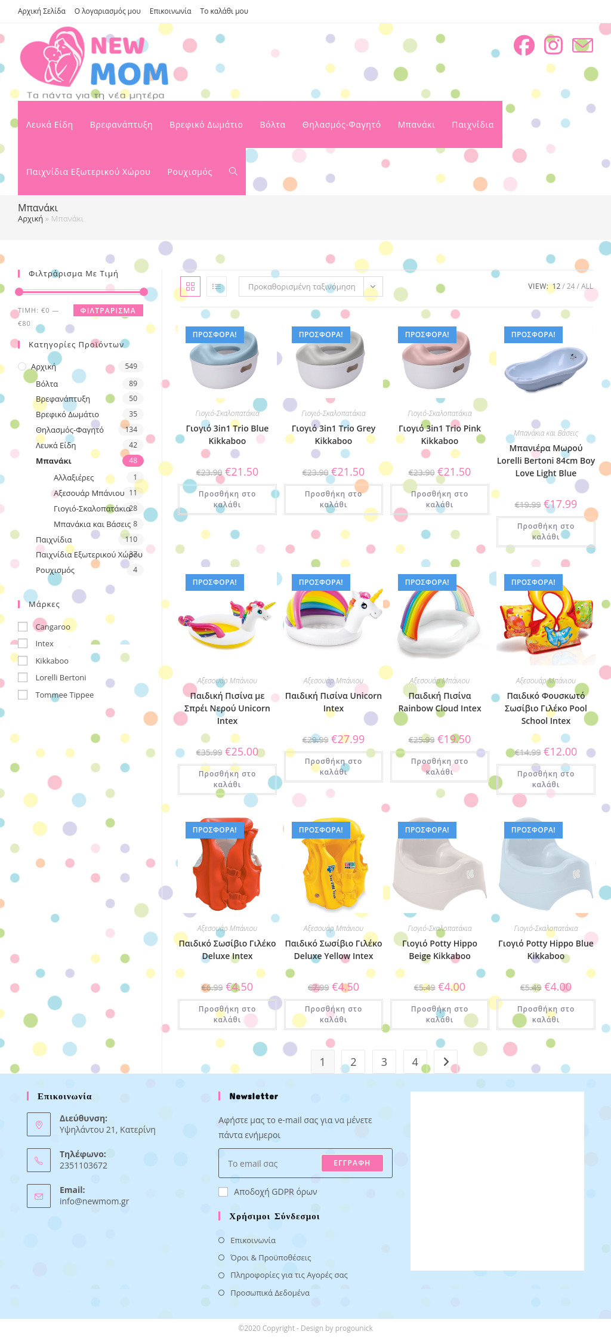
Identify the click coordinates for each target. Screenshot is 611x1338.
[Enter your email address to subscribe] (305, 1163)
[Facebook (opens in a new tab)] (524, 45)
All (587, 286)
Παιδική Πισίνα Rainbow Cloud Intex (439, 702)
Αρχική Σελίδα (42, 11)
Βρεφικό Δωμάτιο (67, 414)
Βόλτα (47, 383)
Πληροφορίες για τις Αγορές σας (288, 1274)
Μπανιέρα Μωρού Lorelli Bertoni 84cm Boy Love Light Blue (546, 460)
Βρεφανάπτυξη (63, 398)
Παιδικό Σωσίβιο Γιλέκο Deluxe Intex (227, 949)
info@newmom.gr (94, 1201)
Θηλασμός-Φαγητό (70, 429)
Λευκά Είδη (56, 445)
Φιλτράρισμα (108, 311)
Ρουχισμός (55, 570)
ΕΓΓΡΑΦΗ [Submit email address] (352, 1163)
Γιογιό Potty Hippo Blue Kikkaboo (546, 949)
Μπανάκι (54, 460)
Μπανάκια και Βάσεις (92, 524)
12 (557, 286)
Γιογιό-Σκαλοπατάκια (92, 508)
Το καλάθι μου (224, 11)
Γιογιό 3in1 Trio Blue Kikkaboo (227, 434)
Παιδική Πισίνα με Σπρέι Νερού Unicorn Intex (227, 708)
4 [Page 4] (415, 1062)
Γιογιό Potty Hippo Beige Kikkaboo (439, 949)
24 (571, 286)
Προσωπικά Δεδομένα (270, 1292)
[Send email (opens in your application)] (582, 46)
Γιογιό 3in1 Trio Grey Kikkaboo (334, 434)
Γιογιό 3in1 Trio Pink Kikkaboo (440, 434)
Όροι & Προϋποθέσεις (270, 1257)
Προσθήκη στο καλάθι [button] (228, 499)
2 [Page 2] (353, 1062)
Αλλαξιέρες (74, 477)
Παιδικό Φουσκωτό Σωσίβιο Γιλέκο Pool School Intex (546, 708)
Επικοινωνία (171, 11)
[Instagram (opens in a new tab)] (553, 45)
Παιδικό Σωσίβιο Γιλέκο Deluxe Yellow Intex (333, 949)
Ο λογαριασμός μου (108, 11)
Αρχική (30, 218)
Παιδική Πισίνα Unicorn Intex (333, 702)
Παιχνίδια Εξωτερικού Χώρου (89, 554)
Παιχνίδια (54, 539)
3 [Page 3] (384, 1062)
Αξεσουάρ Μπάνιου (89, 493)
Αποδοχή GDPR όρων (267, 1191)
